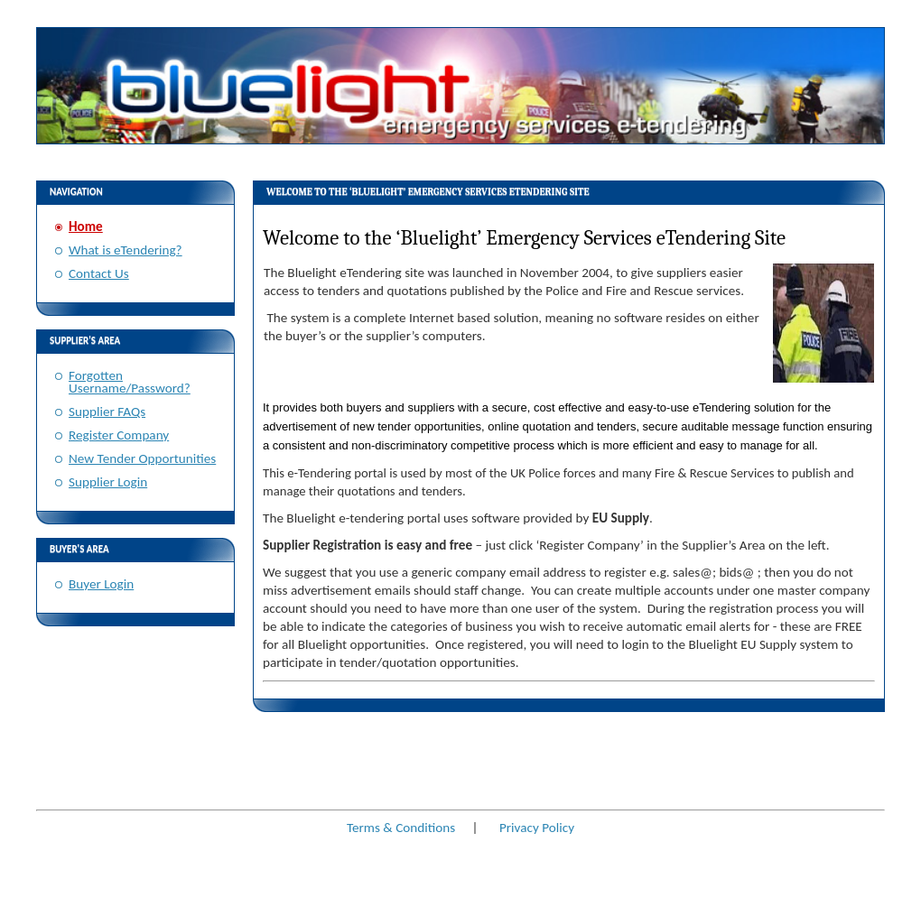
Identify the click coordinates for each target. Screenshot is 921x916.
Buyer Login (101, 584)
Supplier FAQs (107, 411)
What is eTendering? (125, 250)
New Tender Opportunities (142, 458)
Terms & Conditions (401, 827)
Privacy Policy (536, 827)
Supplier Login (108, 482)
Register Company (119, 435)
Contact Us (99, 273)
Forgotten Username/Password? (130, 381)
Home (86, 226)
